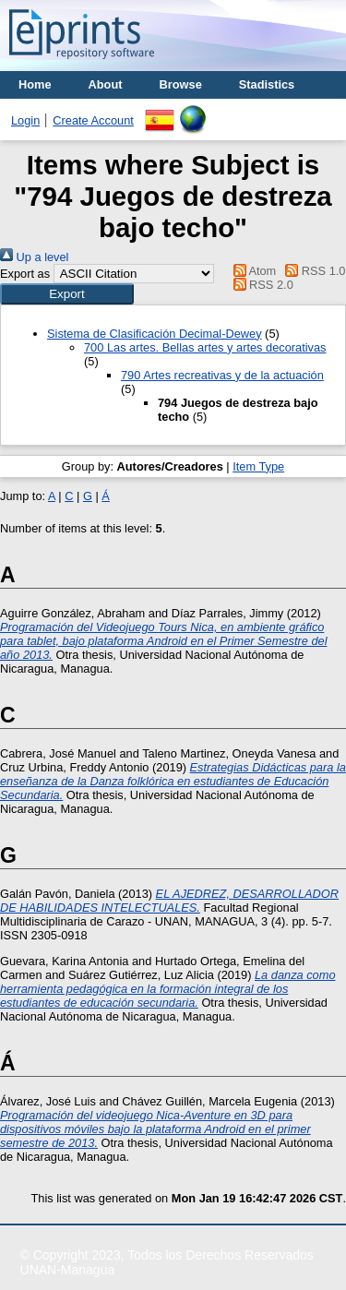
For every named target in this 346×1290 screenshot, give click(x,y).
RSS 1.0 (313, 271)
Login (25, 120)
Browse (181, 84)
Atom (251, 271)
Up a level (34, 257)
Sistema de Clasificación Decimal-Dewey (154, 333)
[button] (67, 294)
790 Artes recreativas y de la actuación (222, 375)
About (106, 84)
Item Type (258, 466)
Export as (25, 274)
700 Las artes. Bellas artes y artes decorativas (205, 347)
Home (35, 84)
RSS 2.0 (260, 285)
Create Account (93, 120)
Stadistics (266, 84)
